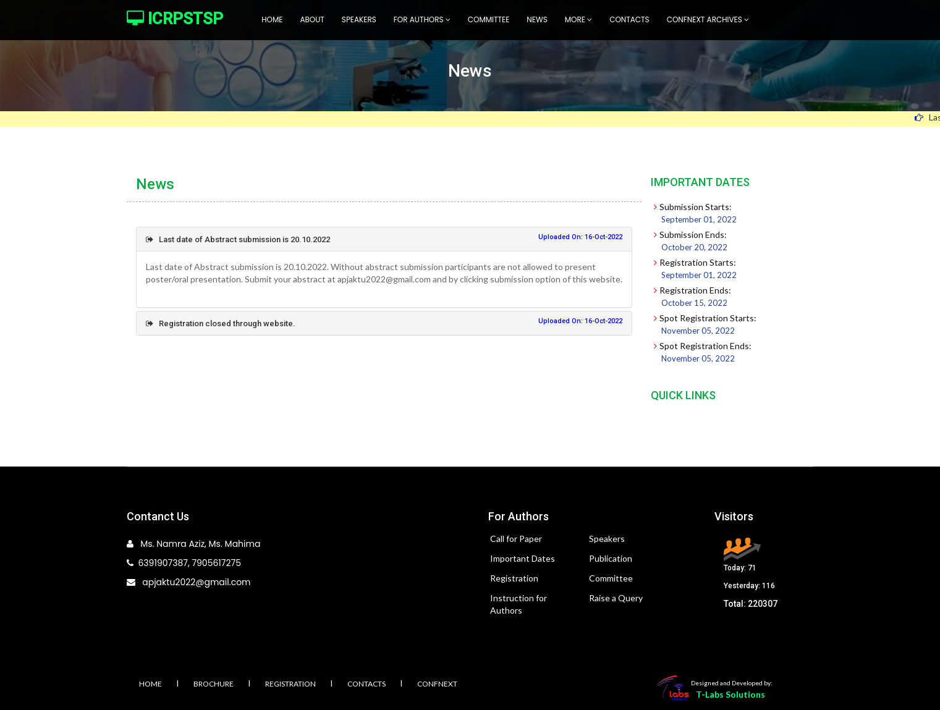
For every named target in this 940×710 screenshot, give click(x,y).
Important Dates (522, 558)
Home (271, 19)
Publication (610, 558)
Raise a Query (616, 598)
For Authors (422, 19)
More (578, 19)
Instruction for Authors (518, 604)
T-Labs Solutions (730, 694)
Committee (489, 19)
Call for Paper (516, 538)
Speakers (359, 19)
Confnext (437, 683)
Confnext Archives (708, 19)
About (312, 19)
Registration (514, 578)
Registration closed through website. (220, 323)
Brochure (213, 683)
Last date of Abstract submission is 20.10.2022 (238, 239)
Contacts (629, 19)
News (537, 19)
